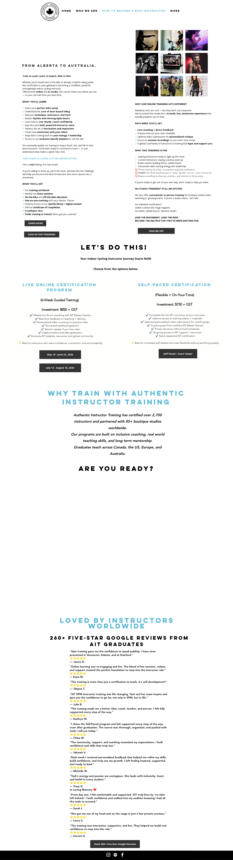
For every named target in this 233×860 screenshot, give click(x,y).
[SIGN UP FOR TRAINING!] (42, 234)
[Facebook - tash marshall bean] (122, 855)
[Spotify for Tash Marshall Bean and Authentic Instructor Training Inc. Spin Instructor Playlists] (115, 855)
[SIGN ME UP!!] (156, 231)
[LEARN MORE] (35, 223)
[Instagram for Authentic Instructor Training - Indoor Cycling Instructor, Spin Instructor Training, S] (108, 855)
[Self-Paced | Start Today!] (178, 354)
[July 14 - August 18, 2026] (60, 368)
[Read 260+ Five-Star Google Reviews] (115, 844)
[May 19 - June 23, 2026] (60, 354)
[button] (147, 40)
